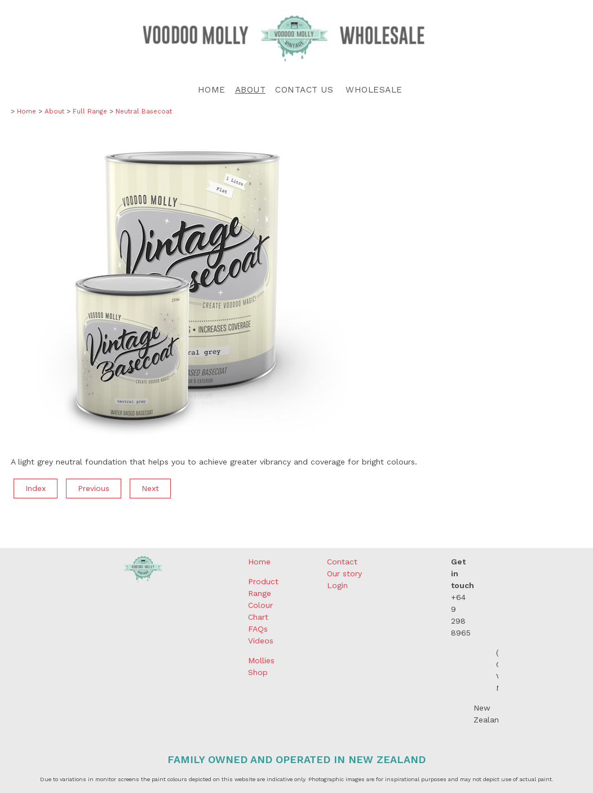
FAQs (258, 628)
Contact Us (304, 90)
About (250, 90)
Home (211, 90)
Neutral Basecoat (144, 111)
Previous (93, 488)
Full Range (90, 111)
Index (35, 488)
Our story (344, 573)
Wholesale (374, 90)
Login (337, 585)
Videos (260, 640)
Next (150, 488)
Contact (342, 561)
